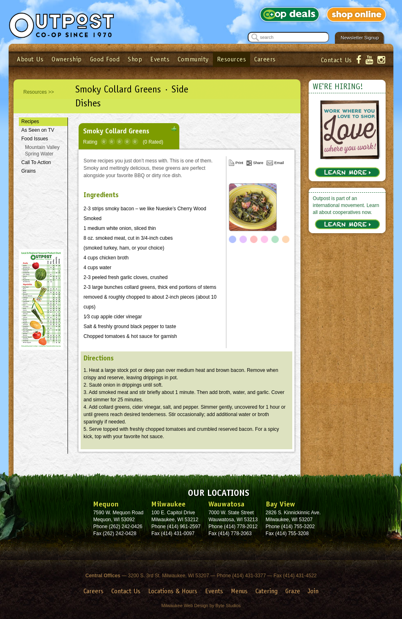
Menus (239, 591)
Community (193, 59)
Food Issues (34, 139)
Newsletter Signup (360, 37)
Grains (28, 171)
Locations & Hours (172, 591)
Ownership (67, 59)
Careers (265, 59)
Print (239, 163)
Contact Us (336, 60)
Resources (231, 59)
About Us (30, 59)
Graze (292, 591)
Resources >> (38, 92)
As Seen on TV (37, 130)
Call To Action (36, 162)
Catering (266, 591)
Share (258, 163)
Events (159, 59)
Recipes (30, 121)
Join (313, 591)
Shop (135, 59)
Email (279, 163)
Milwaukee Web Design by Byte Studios (201, 605)
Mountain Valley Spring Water (42, 150)
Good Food (105, 59)
